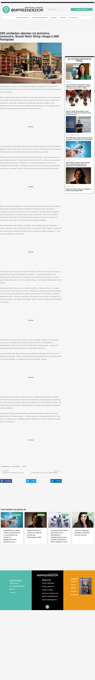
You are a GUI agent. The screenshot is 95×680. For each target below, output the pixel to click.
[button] (6, 481)
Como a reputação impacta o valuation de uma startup (82, 532)
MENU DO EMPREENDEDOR (40, 17)
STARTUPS (63, 17)
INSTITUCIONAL (74, 17)
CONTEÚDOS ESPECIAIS (23, 17)
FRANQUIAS (54, 17)
